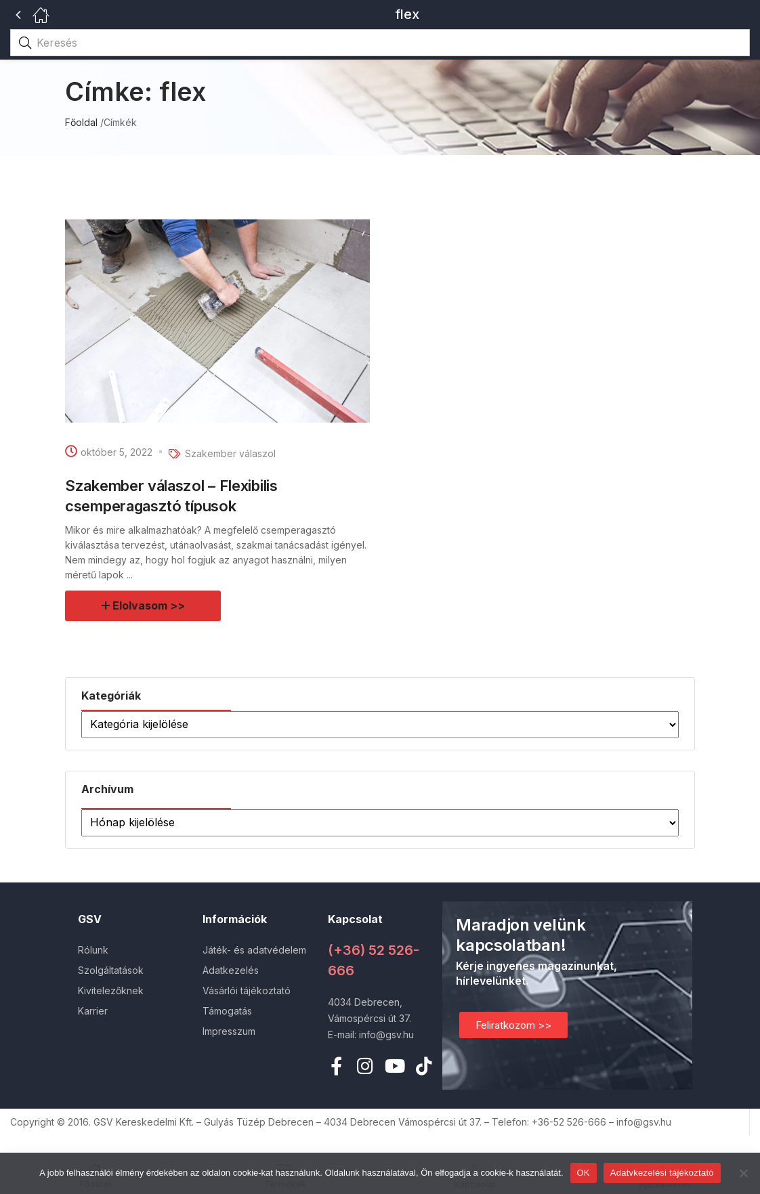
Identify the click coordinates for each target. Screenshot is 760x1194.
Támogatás (227, 1011)
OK (583, 1173)
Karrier (93, 1011)
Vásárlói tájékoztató (247, 990)
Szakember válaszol (230, 453)
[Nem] (743, 1173)
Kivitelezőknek (111, 990)
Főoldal (81, 122)
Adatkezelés (231, 970)
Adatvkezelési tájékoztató (662, 1173)
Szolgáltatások (111, 970)
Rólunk (93, 950)
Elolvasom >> (149, 605)
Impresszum (229, 1031)
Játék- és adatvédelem (254, 950)
